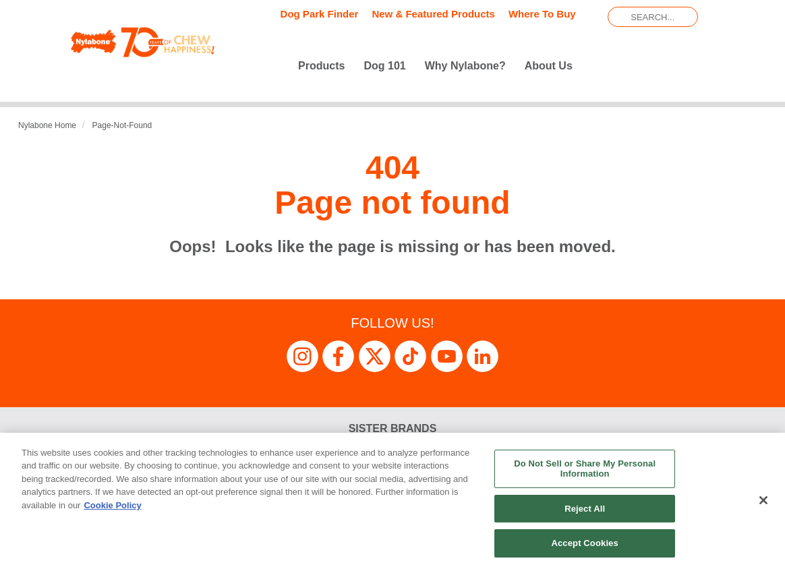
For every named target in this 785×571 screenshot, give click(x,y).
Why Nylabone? (465, 65)
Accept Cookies (584, 543)
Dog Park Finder (320, 14)
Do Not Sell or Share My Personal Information (585, 468)
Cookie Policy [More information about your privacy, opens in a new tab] (112, 505)
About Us (549, 65)
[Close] (763, 500)
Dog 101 (384, 65)
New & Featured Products (433, 14)
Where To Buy (542, 14)
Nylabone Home (47, 125)
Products (321, 65)
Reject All (584, 509)
